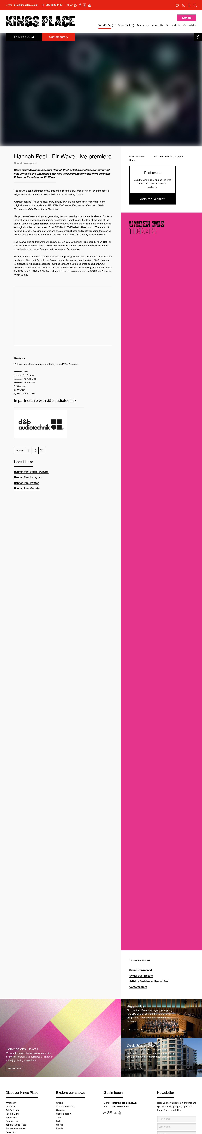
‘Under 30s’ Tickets (141, 975)
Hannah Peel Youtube (27, 488)
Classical (61, 1110)
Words (59, 1124)
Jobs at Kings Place (16, 1124)
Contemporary (138, 987)
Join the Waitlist (152, 199)
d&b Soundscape (65, 1106)
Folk (58, 1121)
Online (59, 1102)
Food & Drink (12, 1113)
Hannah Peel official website (31, 471)
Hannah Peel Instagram (28, 477)
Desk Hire (11, 1132)
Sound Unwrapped (140, 970)
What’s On (11, 1102)
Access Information (16, 1128)
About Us (10, 1106)
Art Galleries (12, 1110)
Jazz (58, 1117)
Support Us (12, 1121)
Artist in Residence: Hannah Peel (149, 981)
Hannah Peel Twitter (26, 482)
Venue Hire (11, 1117)
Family (59, 1128)
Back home (40, 21)
